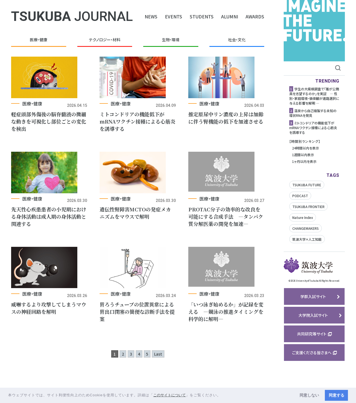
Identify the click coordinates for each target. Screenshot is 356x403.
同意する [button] (336, 395)
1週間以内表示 (303, 154)
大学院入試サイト (313, 315)
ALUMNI (229, 16)
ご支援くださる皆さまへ (312, 352)
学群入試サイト (313, 296)
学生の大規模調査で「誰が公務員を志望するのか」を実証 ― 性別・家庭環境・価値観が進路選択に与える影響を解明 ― (314, 95)
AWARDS (255, 16)
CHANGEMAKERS (305, 228)
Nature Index (302, 217)
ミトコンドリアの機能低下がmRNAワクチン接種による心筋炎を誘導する (313, 127)
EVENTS (173, 16)
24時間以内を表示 (305, 148)
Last (158, 374)
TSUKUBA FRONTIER (308, 206)
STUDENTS (202, 16)
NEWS (151, 16)
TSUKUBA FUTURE (306, 184)
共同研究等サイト (312, 334)
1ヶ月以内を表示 (304, 161)
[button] (223, 395)
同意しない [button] (309, 395)
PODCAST (300, 195)
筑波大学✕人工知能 (307, 239)
